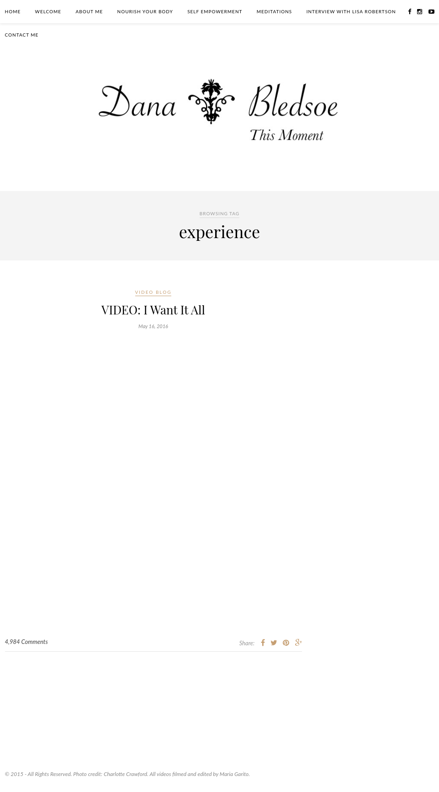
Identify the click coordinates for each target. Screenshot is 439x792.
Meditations (274, 11)
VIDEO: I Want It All (153, 310)
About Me (89, 11)
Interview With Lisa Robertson (351, 11)
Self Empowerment (214, 11)
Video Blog (153, 292)
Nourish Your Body (145, 11)
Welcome (48, 11)
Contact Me (22, 34)
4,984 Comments (26, 641)
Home (13, 11)
